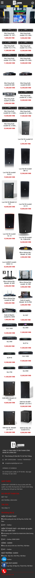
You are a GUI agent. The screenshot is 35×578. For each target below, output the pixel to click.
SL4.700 (9, 372)
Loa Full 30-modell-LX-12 (25, 205)
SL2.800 (25, 328)
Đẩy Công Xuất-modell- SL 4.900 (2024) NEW (25, 59)
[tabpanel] (17, 14)
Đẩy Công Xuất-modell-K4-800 (25, 84)
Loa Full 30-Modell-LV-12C (9, 203)
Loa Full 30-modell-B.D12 (9, 173)
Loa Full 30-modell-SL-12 (9, 235)
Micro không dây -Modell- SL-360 (26, 253)
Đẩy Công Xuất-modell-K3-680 (9, 84)
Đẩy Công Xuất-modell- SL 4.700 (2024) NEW (9, 59)
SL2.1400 (9, 328)
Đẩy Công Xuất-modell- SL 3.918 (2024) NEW (25, 47)
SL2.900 (9, 341)
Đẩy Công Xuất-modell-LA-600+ (9, 100)
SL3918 (9, 358)
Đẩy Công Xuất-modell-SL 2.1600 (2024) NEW (9, 112)
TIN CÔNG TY (5, 508)
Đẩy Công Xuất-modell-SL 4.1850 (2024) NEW (9, 125)
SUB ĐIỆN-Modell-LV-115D (9, 399)
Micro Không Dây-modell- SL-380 (26, 283)
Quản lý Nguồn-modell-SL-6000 (9, 316)
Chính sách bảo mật (7, 574)
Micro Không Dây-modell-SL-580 (9, 299)
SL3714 (25, 343)
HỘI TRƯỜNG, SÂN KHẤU (9, 500)
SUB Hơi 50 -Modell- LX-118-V (9, 428)
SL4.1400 (25, 356)
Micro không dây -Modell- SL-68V (9, 282)
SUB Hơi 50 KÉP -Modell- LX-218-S (25, 403)
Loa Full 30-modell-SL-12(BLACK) (25, 238)
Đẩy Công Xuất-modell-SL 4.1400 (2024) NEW (25, 112)
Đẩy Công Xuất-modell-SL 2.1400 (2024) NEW (25, 96)
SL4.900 (25, 371)
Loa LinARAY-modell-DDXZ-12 (9, 263)
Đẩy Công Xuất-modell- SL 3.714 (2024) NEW (9, 47)
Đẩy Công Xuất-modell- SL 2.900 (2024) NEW (25, 34)
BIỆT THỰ (4, 497)
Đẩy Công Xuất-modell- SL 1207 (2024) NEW (9, 34)
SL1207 (25, 315)
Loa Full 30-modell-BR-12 (25, 170)
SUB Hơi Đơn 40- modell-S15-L (25, 429)
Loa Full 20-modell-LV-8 (25, 140)
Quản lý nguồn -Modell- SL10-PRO (25, 301)
